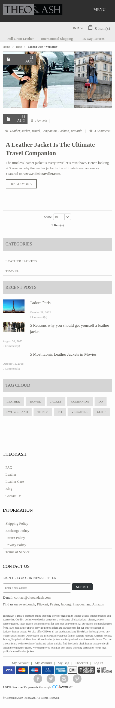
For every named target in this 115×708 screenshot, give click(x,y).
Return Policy (15, 538)
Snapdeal (79, 604)
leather (13, 401)
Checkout (81, 663)
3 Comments (102, 131)
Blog (19, 46)
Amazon (98, 604)
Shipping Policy (16, 523)
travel (35, 401)
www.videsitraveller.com (41, 174)
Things (42, 411)
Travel (36, 131)
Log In (98, 663)
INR (75, 28)
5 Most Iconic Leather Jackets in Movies (63, 354)
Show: (48, 217)
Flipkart (42, 604)
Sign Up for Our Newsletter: (30, 578)
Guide (101, 411)
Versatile (76, 131)
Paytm (54, 604)
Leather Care (14, 481)
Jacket (26, 131)
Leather (15, 131)
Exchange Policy (17, 531)
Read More (21, 184)
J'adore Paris (40, 303)
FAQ (8, 467)
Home (6, 46)
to (60, 411)
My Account (21, 663)
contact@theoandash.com (32, 597)
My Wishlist (43, 663)
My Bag (63, 663)
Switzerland (17, 411)
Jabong (66, 604)
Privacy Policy (15, 545)
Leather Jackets (21, 261)
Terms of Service (17, 552)
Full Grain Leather (20, 39)
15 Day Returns (93, 39)
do (100, 401)
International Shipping (57, 39)
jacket (56, 401)
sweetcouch (27, 604)
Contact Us (13, 496)
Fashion (63, 131)
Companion (49, 131)
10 (56, 217)
